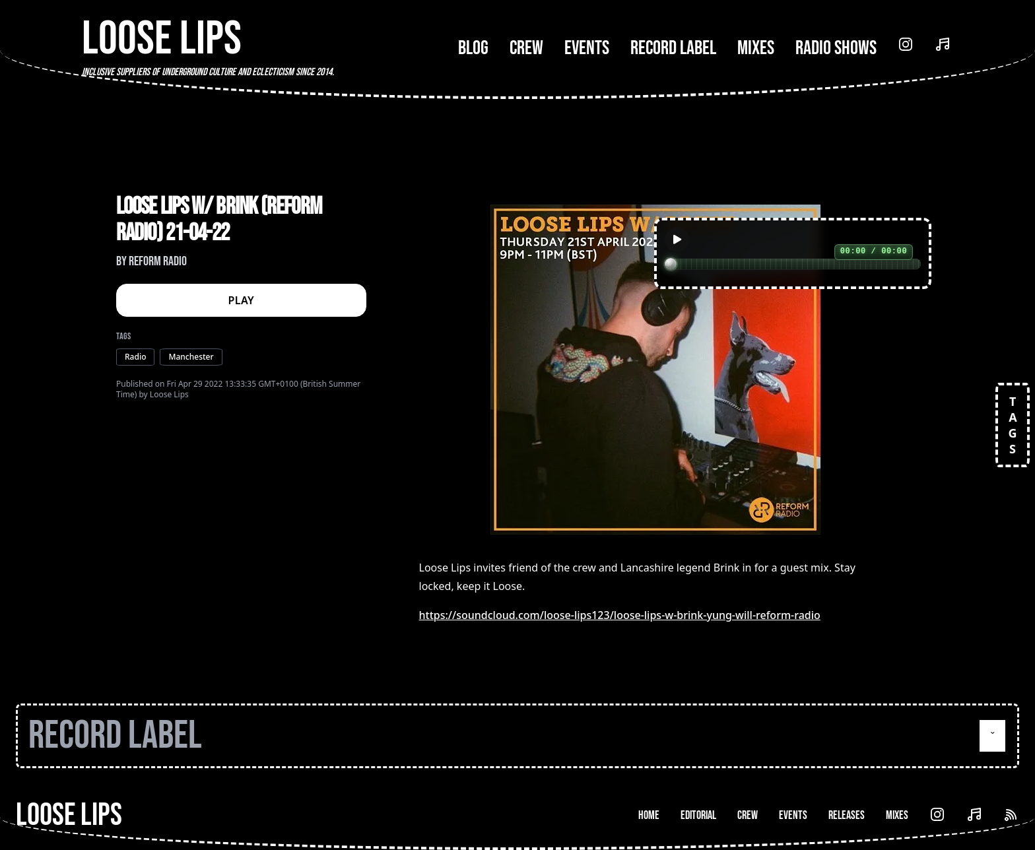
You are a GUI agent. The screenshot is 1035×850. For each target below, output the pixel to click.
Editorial (698, 815)
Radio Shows (836, 48)
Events (586, 48)
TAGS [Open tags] (1012, 425)
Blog (473, 48)
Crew (526, 48)
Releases (846, 815)
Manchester (190, 356)
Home (648, 815)
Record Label (673, 48)
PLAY (241, 300)
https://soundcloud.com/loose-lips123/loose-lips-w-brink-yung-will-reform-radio (619, 615)
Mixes (755, 48)
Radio (135, 356)
